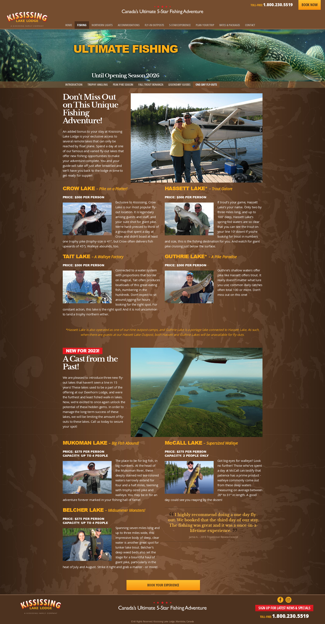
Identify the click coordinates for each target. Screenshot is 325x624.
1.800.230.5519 (278, 4)
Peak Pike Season (123, 84)
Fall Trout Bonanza (150, 84)
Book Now (310, 4)
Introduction (73, 84)
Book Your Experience (163, 585)
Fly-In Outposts (154, 25)
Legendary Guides (179, 84)
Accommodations (129, 25)
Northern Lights (102, 25)
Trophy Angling (98, 84)
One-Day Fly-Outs (206, 84)
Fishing (82, 25)
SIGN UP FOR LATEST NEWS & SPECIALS (284, 608)
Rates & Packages (229, 25)
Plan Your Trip (205, 25)
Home (68, 25)
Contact (250, 25)
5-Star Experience (179, 25)
